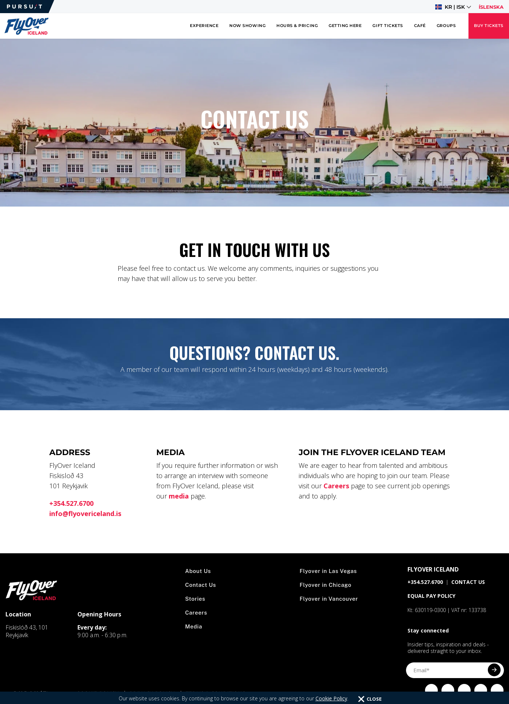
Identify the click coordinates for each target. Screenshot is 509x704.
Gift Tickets (387, 25)
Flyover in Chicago (326, 585)
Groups (446, 25)
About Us (198, 571)
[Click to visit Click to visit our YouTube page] (480, 690)
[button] (453, 7)
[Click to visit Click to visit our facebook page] (431, 690)
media (179, 496)
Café (420, 25)
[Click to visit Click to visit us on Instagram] (447, 690)
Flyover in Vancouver (329, 599)
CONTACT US (468, 581)
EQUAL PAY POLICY (431, 595)
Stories (195, 599)
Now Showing (247, 25)
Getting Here (345, 25)
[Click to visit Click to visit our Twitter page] (464, 690)
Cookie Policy (98, 693)
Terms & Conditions (216, 693)
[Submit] (494, 669)
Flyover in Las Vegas (328, 571)
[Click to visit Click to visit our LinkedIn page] (497, 690)
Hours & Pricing (297, 25)
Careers (336, 485)
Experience (204, 25)
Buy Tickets (489, 25)
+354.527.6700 (71, 503)
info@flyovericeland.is (85, 513)
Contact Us (200, 585)
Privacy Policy (152, 693)
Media (193, 626)
